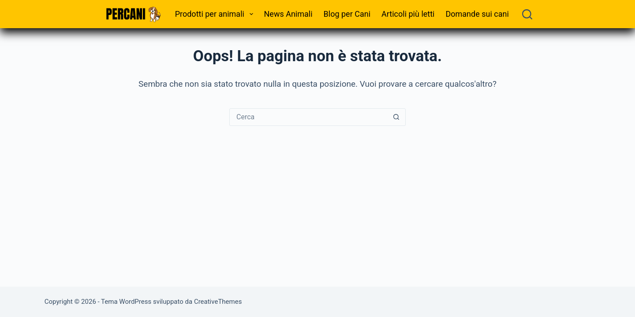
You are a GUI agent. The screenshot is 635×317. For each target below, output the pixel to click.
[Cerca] (527, 14)
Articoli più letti (407, 13)
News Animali (288, 13)
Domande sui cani (476, 13)
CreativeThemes (218, 302)
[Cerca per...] (309, 117)
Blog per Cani (347, 13)
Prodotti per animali (216, 14)
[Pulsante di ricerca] (396, 117)
